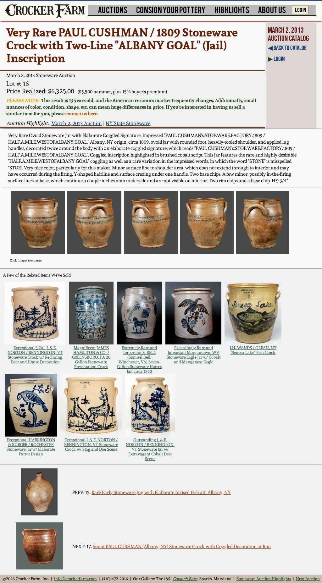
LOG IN (300, 9)
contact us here (81, 113)
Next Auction (308, 578)
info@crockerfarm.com (75, 578)
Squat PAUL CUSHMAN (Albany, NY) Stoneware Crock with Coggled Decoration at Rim (182, 546)
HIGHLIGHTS (231, 9)
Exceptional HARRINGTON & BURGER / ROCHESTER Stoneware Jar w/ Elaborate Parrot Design (31, 446)
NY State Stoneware (128, 123)
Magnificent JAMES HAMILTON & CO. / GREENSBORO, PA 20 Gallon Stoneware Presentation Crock (91, 357)
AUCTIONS (112, 9)
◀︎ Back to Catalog (287, 47)
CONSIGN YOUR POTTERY (171, 9)
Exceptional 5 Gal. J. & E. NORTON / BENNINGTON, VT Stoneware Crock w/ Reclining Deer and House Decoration (35, 354)
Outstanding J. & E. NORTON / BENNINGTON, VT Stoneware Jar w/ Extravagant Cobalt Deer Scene (150, 449)
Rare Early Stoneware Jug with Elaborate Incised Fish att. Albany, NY (161, 492)
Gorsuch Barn (185, 578)
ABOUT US (272, 9)
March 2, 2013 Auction (76, 123)
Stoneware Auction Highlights (263, 578)
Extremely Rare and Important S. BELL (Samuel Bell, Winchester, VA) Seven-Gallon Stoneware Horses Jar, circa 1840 (139, 359)
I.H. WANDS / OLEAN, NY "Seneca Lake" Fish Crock (253, 350)
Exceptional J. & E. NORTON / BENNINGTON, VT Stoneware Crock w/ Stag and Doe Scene (91, 444)
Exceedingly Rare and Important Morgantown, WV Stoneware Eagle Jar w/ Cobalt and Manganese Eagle (193, 354)
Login (279, 58)
